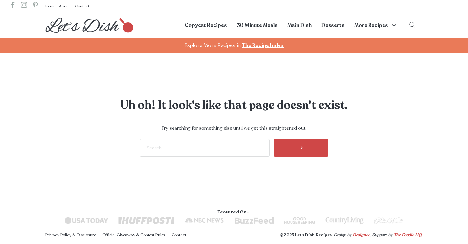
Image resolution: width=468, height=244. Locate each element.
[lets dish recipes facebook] (12, 6)
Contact (82, 6)
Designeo (361, 235)
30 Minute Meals (257, 25)
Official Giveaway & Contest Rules (133, 235)
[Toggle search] (412, 25)
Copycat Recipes (206, 25)
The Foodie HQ (408, 235)
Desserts (332, 25)
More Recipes (371, 25)
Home (49, 6)
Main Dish (299, 25)
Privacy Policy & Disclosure (71, 235)
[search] (301, 148)
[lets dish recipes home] (89, 25)
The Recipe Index (263, 45)
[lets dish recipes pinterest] (35, 6)
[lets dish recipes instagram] (24, 6)
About (64, 6)
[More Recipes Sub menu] (393, 25)
